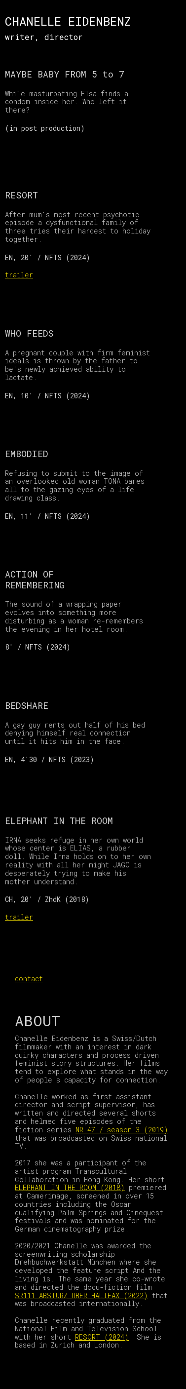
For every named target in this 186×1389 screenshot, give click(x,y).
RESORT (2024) (102, 1337)
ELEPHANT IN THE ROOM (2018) (70, 1187)
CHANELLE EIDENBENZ (68, 21)
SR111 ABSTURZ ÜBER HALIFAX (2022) (81, 1295)
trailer (19, 274)
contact (29, 978)
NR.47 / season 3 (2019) (121, 1129)
